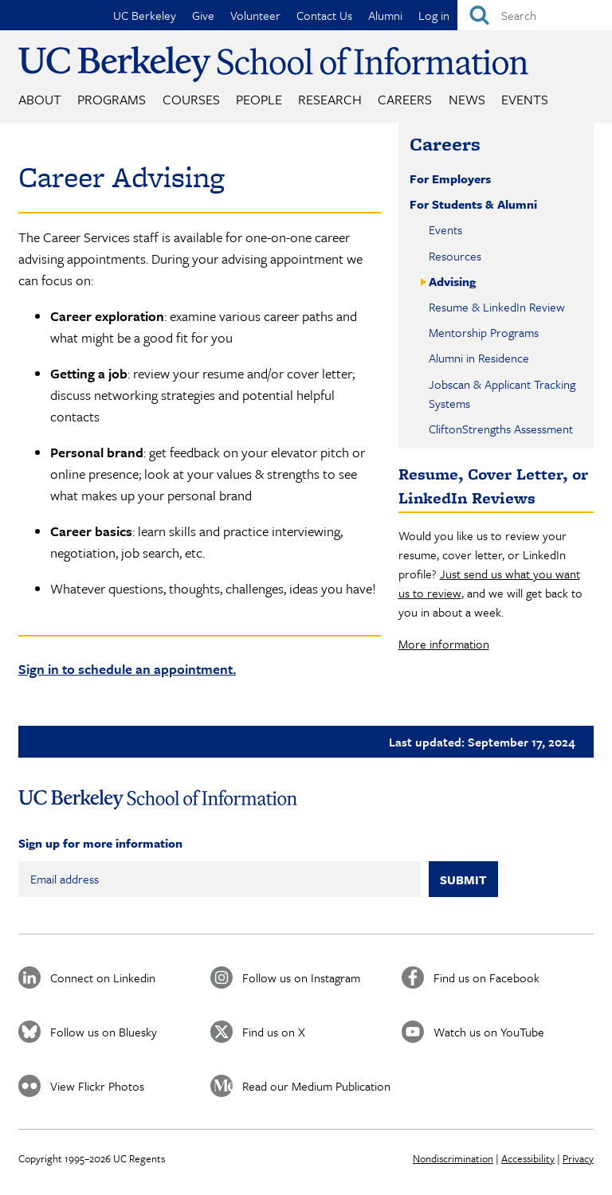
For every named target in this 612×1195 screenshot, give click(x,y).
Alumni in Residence (479, 357)
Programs (111, 99)
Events (524, 99)
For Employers (450, 178)
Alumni (385, 15)
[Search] (534, 15)
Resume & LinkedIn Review (497, 306)
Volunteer (255, 15)
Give (203, 15)
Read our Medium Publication (316, 1086)
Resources (455, 255)
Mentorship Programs (484, 332)
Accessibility (528, 1158)
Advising (452, 281)
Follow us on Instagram (301, 977)
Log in (433, 15)
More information (443, 643)
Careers (405, 99)
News (467, 99)
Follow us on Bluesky (103, 1031)
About (39, 99)
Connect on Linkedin (102, 977)
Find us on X (273, 1031)
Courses (191, 99)
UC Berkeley (144, 15)
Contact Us (324, 15)
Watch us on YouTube (489, 1031)
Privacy (578, 1158)
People (259, 99)
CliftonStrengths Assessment (501, 428)
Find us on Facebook (486, 977)
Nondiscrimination (453, 1158)
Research (330, 99)
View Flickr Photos (97, 1086)
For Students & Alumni (473, 204)
